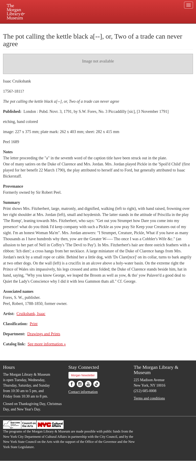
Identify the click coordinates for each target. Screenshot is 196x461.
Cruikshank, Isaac (31, 313)
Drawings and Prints (43, 334)
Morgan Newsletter (83, 375)
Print (34, 323)
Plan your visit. (50, 27)
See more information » (47, 344)
